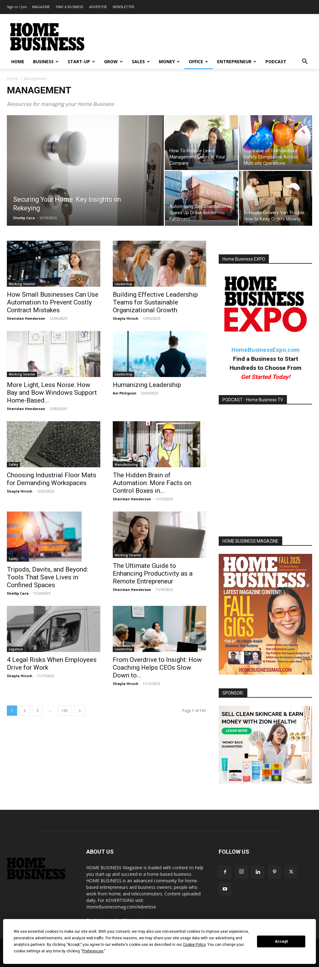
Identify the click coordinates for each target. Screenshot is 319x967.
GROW (113, 61)
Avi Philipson (124, 393)
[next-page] (79, 710)
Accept (281, 941)
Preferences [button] (92, 951)
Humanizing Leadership (147, 385)
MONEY (169, 61)
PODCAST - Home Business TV (252, 399)
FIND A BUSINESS (69, 6)
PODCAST (275, 61)
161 (65, 710)
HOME (17, 61)
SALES (141, 61)
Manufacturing (126, 464)
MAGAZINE (41, 6)
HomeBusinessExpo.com (265, 349)
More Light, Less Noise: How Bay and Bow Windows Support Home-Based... (52, 392)
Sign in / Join (17, 6)
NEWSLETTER (123, 6)
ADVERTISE (98, 6)
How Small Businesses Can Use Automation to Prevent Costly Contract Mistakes (52, 302)
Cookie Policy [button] (194, 944)
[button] (304, 62)
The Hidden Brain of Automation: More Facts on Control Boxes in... (152, 482)
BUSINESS (46, 61)
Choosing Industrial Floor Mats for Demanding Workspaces (51, 479)
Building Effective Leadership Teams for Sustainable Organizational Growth (155, 302)
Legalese (16, 649)
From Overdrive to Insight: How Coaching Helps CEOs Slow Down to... (157, 667)
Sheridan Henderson (26, 318)
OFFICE (198, 61)
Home (12, 78)
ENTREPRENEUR (236, 61)
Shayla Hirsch (125, 318)
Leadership (123, 284)
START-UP (81, 61)
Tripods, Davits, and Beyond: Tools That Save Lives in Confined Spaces (47, 577)
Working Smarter (22, 284)
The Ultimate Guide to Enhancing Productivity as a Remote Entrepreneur (153, 573)
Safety (13, 464)
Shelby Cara (24, 217)
